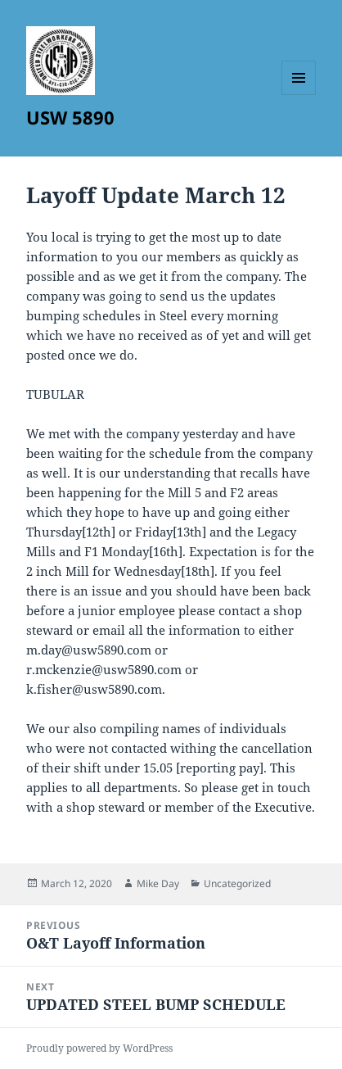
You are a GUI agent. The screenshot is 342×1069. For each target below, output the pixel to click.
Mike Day (158, 883)
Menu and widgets (299, 94)
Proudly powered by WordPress (99, 1048)
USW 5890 (70, 117)
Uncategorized (237, 883)
